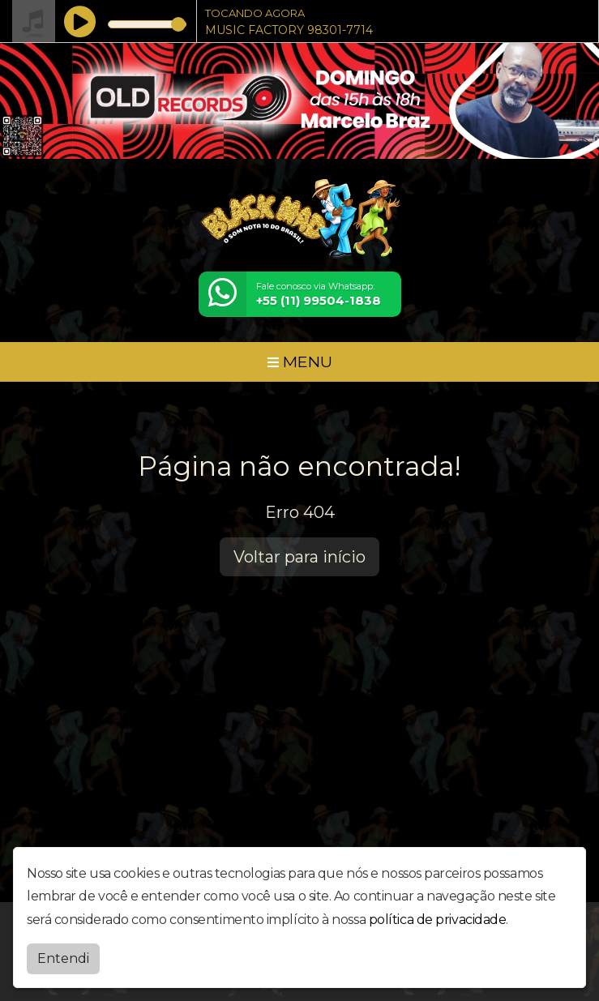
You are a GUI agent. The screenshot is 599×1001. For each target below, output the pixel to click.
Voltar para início (299, 557)
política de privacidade (438, 916)
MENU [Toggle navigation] (299, 361)
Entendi (63, 954)
